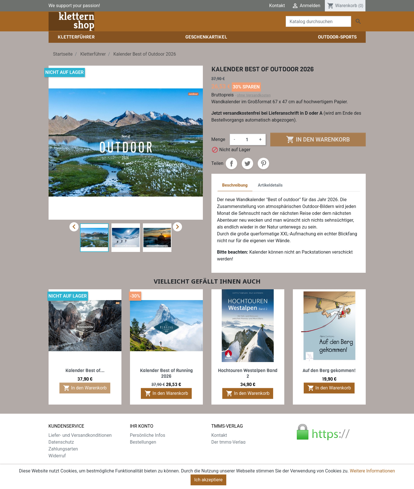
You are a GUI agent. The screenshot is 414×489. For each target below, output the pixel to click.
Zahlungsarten (63, 449)
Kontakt (277, 5)
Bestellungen (143, 442)
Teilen (231, 163)
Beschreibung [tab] (235, 185)
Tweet (247, 163)
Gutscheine (141, 462)
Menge (218, 139)
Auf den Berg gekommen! (329, 370)
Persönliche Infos (147, 435)
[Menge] (247, 139)
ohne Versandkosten (254, 95)
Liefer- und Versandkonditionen (80, 435)
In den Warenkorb (318, 139)
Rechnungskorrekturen (153, 449)
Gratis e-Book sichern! (71, 462)
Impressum (223, 449)
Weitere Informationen (372, 471)
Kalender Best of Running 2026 (166, 373)
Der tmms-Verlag (228, 442)
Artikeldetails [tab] (270, 185)
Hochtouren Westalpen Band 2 (247, 373)
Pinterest (263, 163)
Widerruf (57, 455)
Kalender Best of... (85, 370)
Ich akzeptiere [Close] (208, 480)
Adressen (139, 455)
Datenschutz (61, 442)
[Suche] (318, 21)
